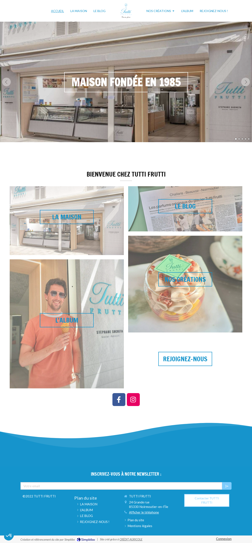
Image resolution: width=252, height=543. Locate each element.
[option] (126, 82)
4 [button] (245, 139)
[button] (185, 192)
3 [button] (242, 139)
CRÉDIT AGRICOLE (131, 539)
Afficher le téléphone (144, 512)
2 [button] (239, 139)
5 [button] (249, 139)
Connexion (224, 539)
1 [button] (236, 139)
